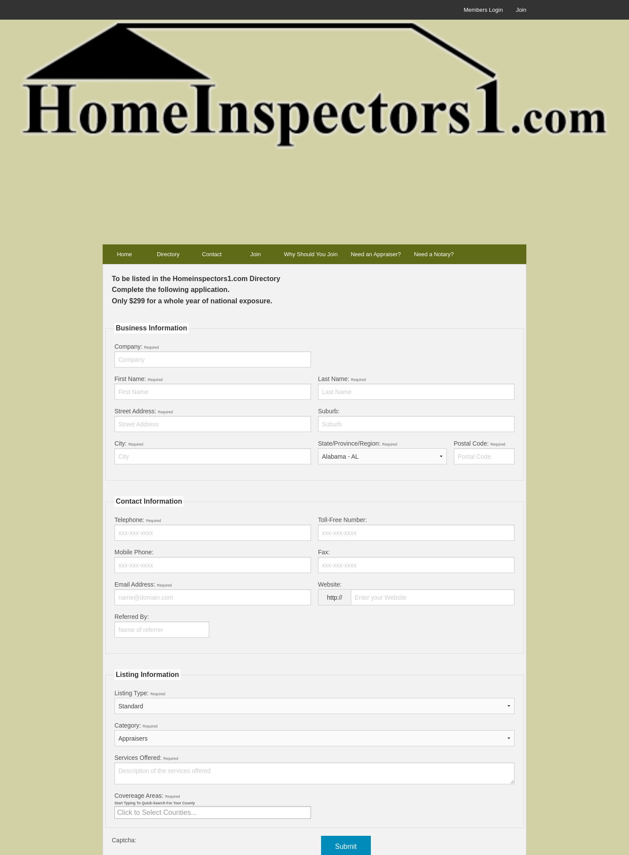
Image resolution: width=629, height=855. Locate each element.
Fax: (416, 561)
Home (124, 254)
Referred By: (161, 625)
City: (212, 452)
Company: (212, 355)
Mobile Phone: (212, 561)
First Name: (212, 387)
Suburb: (416, 420)
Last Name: (416, 387)
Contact (212, 254)
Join (521, 10)
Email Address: (212, 593)
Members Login (483, 10)
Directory (168, 254)
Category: (314, 734)
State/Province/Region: (382, 452)
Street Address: (212, 420)
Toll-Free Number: (416, 528)
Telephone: (212, 528)
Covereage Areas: (212, 805)
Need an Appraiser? (376, 254)
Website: (416, 596)
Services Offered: (314, 769)
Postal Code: (484, 452)
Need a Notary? (434, 254)
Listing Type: (314, 702)
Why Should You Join (311, 254)
